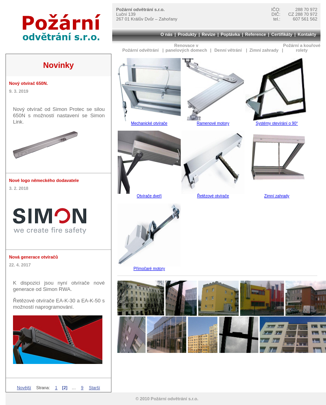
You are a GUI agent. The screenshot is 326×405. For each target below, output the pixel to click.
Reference (255, 34)
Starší (94, 387)
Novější (24, 387)
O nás (167, 34)
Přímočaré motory (149, 268)
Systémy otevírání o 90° (277, 123)
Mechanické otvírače (149, 123)
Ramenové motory (213, 123)
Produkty (187, 34)
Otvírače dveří (149, 196)
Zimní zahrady (276, 196)
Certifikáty (282, 34)
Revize (208, 34)
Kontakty (307, 34)
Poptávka (230, 34)
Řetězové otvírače (213, 196)
